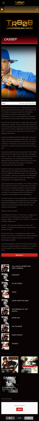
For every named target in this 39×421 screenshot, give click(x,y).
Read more (19, 255)
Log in (19, 409)
